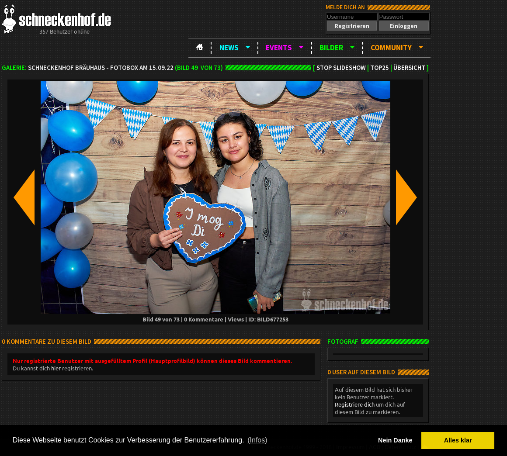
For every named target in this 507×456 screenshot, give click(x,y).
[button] (352, 26)
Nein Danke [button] (395, 440)
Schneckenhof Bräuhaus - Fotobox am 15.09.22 (101, 68)
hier (56, 368)
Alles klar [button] (458, 440)
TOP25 (379, 68)
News (229, 47)
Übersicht (409, 68)
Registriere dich (355, 404)
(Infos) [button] (257, 440)
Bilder (331, 47)
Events (279, 47)
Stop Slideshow (341, 68)
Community (391, 47)
